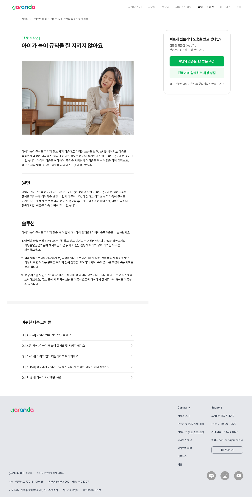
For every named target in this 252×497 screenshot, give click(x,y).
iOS (191, 423)
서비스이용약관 (70, 490)
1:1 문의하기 (227, 449)
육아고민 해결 (206, 7)
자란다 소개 (135, 7)
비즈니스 (225, 7)
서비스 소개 (184, 415)
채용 (239, 7)
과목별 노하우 (183, 7)
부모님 (152, 7)
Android (198, 423)
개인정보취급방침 (92, 490)
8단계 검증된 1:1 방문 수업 (197, 61)
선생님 (165, 7)
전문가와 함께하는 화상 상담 (197, 73)
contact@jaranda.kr (231, 440)
